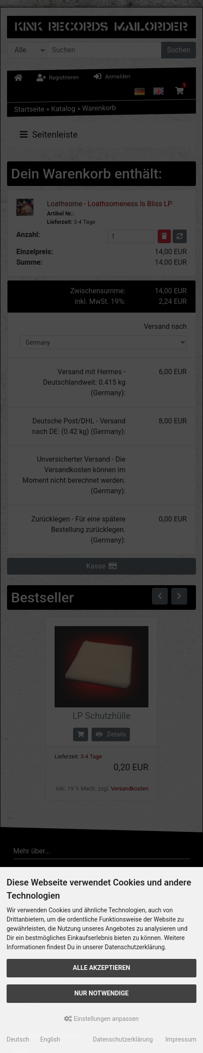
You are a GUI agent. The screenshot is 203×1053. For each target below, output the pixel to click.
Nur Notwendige (101, 993)
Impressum (181, 1039)
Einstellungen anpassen (101, 1018)
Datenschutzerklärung (123, 1039)
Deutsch (18, 1039)
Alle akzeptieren (101, 968)
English (50, 1039)
